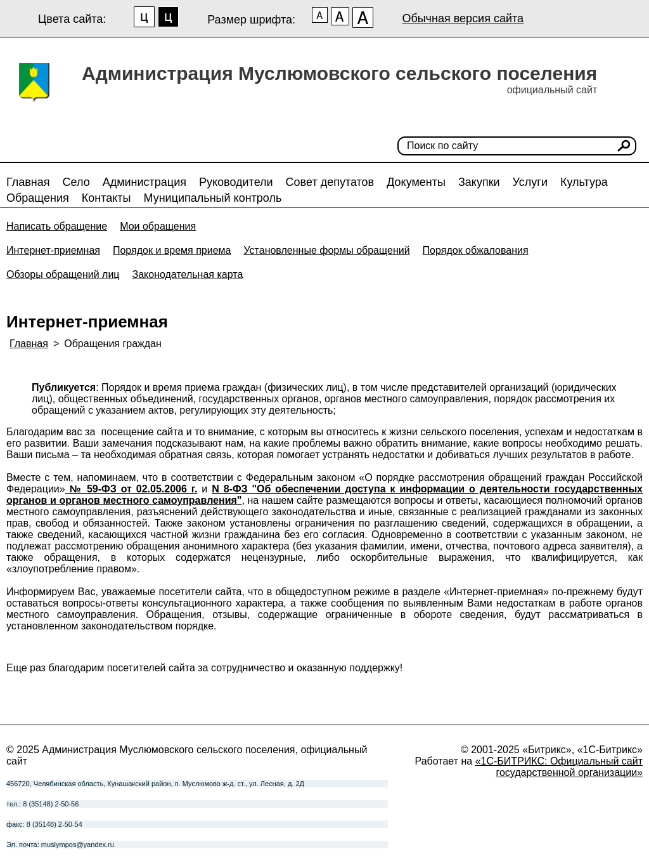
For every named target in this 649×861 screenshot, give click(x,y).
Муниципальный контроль (212, 198)
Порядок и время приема (172, 250)
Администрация (144, 182)
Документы (416, 182)
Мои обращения (158, 226)
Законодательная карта (187, 274)
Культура (584, 182)
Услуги (530, 182)
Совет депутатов (330, 182)
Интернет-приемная (53, 250)
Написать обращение (56, 226)
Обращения (37, 198)
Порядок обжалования (476, 250)
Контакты (106, 198)
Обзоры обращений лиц (63, 274)
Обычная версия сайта (463, 18)
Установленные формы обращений (326, 250)
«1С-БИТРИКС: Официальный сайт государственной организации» (559, 767)
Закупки (479, 182)
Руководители (236, 182)
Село (76, 182)
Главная (28, 182)
